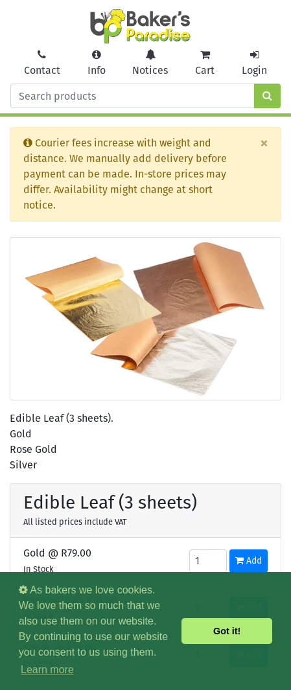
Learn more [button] (47, 669)
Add (248, 560)
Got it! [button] (226, 631)
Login (254, 62)
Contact (42, 62)
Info (96, 62)
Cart (205, 62)
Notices (150, 62)
